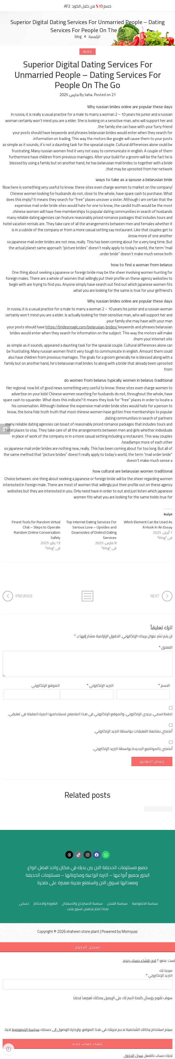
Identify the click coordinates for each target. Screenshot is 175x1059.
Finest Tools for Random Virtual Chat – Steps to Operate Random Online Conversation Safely (36, 530)
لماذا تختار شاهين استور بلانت (87, 909)
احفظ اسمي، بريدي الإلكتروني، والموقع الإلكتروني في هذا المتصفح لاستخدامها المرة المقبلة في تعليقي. (90, 714)
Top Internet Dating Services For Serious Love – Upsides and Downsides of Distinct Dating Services (91, 530)
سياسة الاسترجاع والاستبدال (82, 903)
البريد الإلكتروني (100, 685)
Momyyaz (130, 931)
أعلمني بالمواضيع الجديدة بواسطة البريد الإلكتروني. (132, 749)
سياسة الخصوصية (145, 903)
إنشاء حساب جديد (87, 1044)
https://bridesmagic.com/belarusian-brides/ (81, 326)
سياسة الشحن (117, 903)
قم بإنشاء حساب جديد (139, 960)
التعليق (165, 647)
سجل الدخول (133, 1055)
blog (78, 37)
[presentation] (132, 1016)
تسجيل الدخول (87, 947)
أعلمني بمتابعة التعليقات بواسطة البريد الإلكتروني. (133, 731)
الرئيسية (94, 37)
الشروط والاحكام (45, 903)
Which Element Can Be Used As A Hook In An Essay (148, 525)
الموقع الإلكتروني (45, 685)
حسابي (24, 903)
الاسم (164, 685)
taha (88, 94)
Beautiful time (158, 809)
